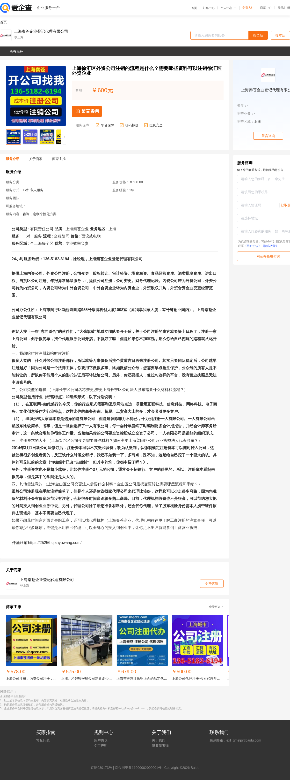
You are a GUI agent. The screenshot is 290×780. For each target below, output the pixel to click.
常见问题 (43, 740)
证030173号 (103, 768)
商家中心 (266, 7)
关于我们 (158, 740)
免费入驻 (248, 7)
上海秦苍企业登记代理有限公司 (41, 31)
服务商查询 (160, 746)
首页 (194, 8)
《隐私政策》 (270, 246)
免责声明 (101, 746)
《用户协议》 (252, 246)
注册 (287, 7)
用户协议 (101, 740)
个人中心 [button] (228, 8)
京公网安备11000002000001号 (138, 768)
